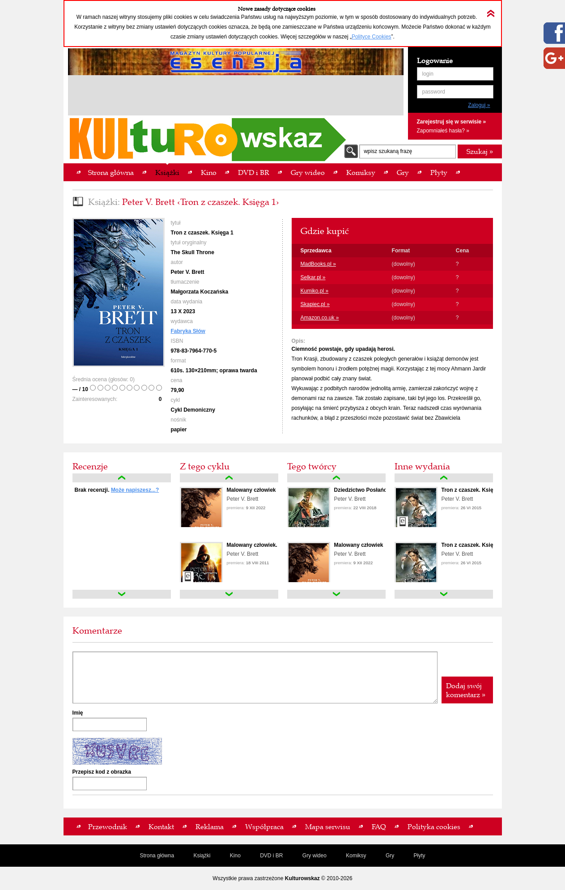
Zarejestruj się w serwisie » (451, 122)
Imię (77, 713)
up (121, 477)
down (121, 594)
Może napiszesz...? (135, 490)
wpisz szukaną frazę (388, 151)
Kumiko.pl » (315, 291)
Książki (201, 855)
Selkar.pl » (313, 277)
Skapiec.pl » (315, 304)
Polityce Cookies (371, 37)
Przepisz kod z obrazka (101, 772)
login (427, 74)
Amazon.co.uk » (320, 318)
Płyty (419, 855)
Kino (235, 855)
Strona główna (157, 855)
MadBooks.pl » (318, 264)
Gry (390, 855)
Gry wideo (314, 855)
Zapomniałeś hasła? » (443, 131)
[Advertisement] (236, 97)
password (433, 92)
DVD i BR (271, 855)
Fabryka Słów (188, 331)
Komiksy (356, 855)
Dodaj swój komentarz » (465, 690)
